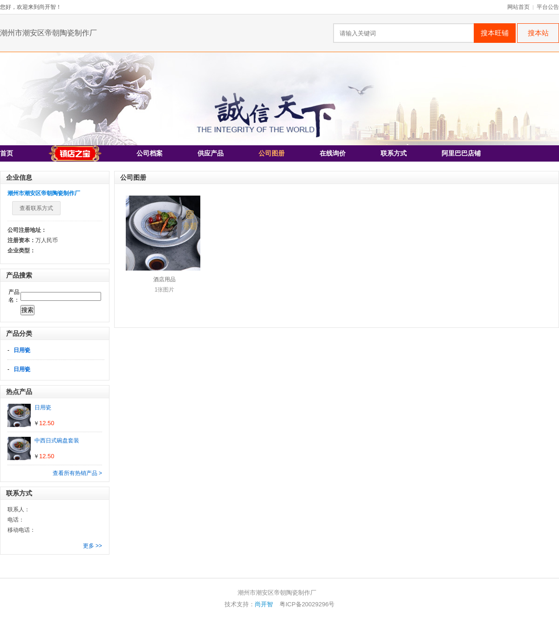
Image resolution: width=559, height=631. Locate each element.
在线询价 (333, 153)
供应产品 (211, 153)
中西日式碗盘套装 (56, 440)
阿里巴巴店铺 (461, 153)
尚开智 (264, 604)
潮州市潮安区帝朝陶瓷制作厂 (48, 33)
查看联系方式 (36, 208)
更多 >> (92, 546)
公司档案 (149, 153)
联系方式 (394, 153)
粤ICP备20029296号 (307, 604)
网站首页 (518, 7)
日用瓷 (22, 350)
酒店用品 (164, 279)
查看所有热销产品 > (77, 473)
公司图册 (272, 153)
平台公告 (548, 7)
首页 (6, 153)
